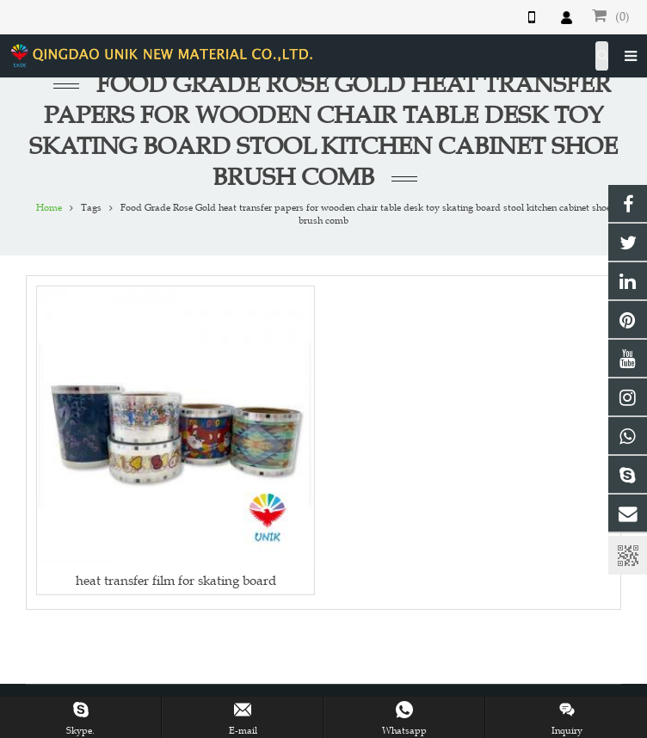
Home (49, 207)
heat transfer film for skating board (176, 580)
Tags (91, 207)
